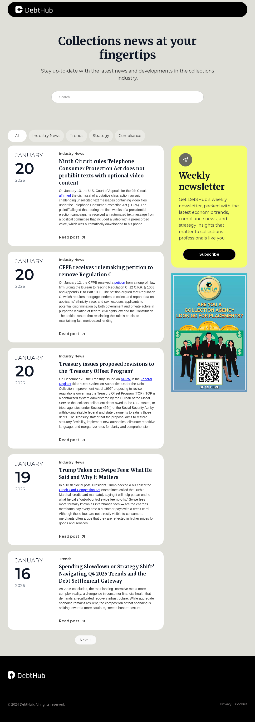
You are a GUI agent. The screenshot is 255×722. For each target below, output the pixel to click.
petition (119, 282)
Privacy (225, 704)
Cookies (241, 704)
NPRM (126, 379)
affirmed (65, 195)
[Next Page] (85, 639)
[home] (34, 9)
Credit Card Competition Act (79, 490)
